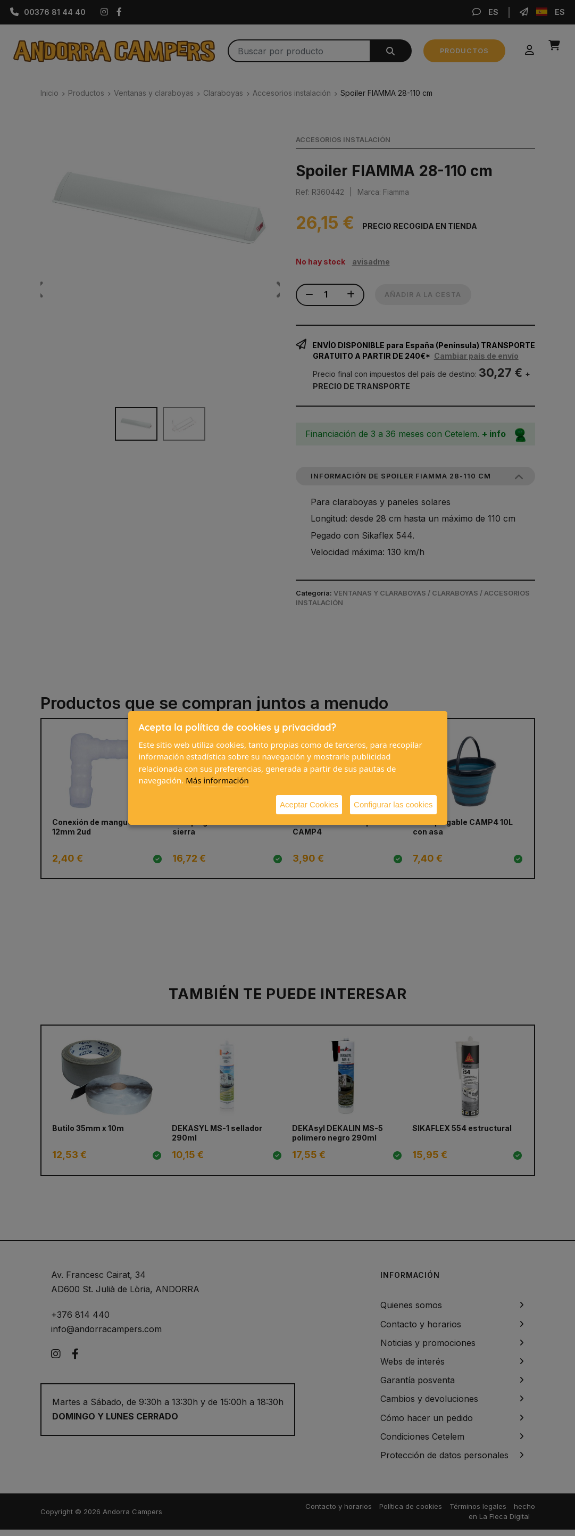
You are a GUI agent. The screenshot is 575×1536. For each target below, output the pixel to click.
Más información (217, 780)
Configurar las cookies (393, 804)
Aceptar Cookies (309, 804)
